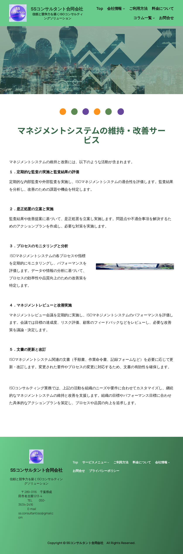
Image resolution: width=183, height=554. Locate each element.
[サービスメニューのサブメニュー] (108, 462)
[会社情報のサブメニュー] (124, 8)
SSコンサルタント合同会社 (57, 9)
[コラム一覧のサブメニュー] (154, 18)
